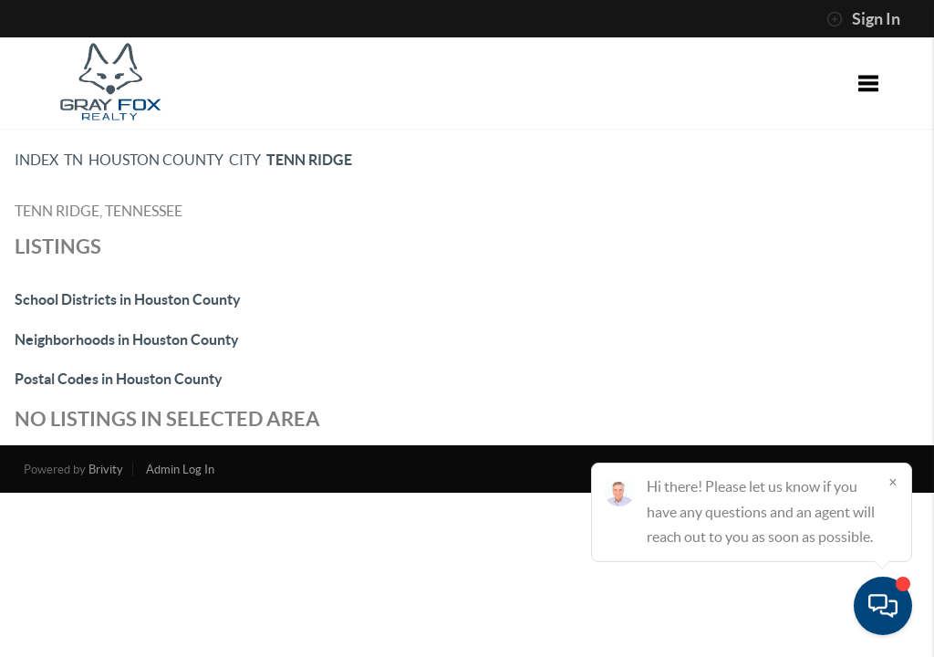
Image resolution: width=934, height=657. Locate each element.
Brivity (105, 469)
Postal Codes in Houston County (119, 378)
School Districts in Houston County (128, 299)
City (245, 159)
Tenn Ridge (309, 159)
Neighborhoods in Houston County (127, 339)
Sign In (863, 19)
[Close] (893, 481)
